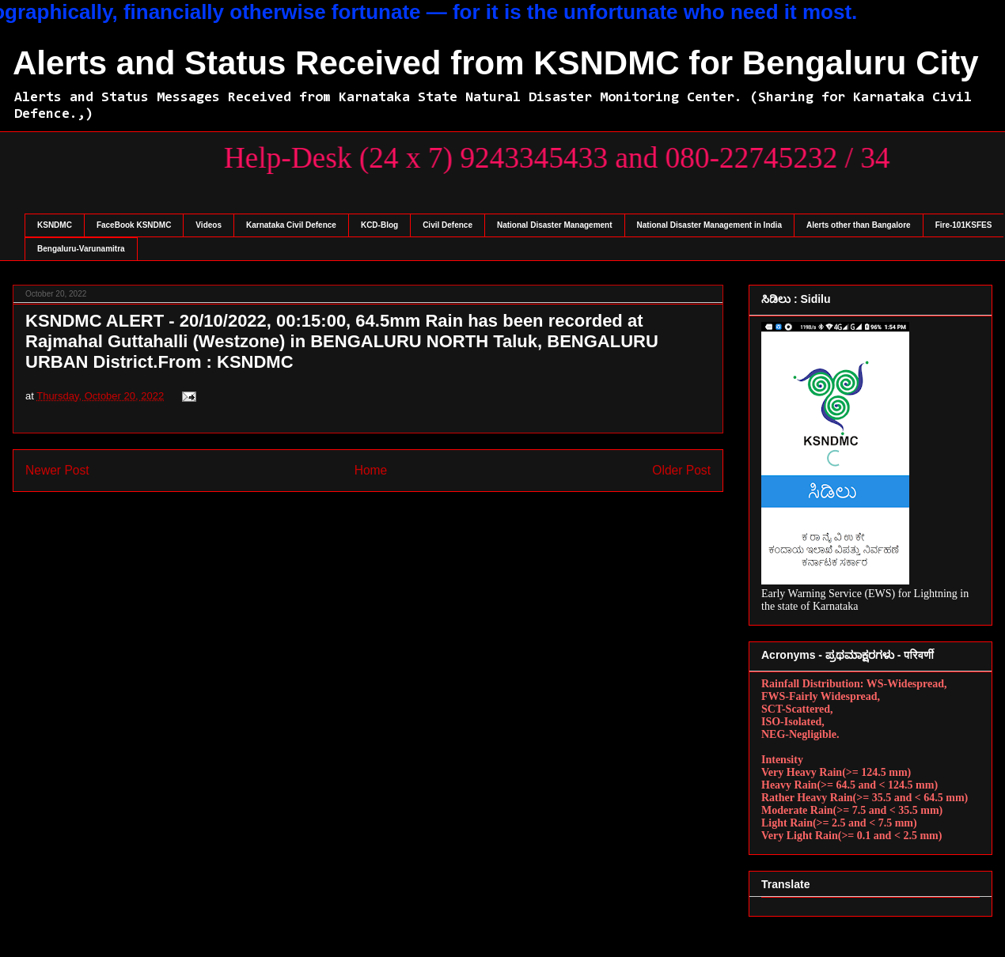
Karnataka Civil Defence (291, 225)
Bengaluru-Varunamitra (81, 248)
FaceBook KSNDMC (134, 225)
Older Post (681, 470)
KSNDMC (54, 225)
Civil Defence (447, 225)
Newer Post (57, 470)
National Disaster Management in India (709, 225)
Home (371, 470)
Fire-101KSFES (963, 225)
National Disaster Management (554, 225)
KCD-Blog (379, 225)
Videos (208, 225)
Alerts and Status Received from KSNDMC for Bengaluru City (496, 62)
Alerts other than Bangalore (858, 225)
